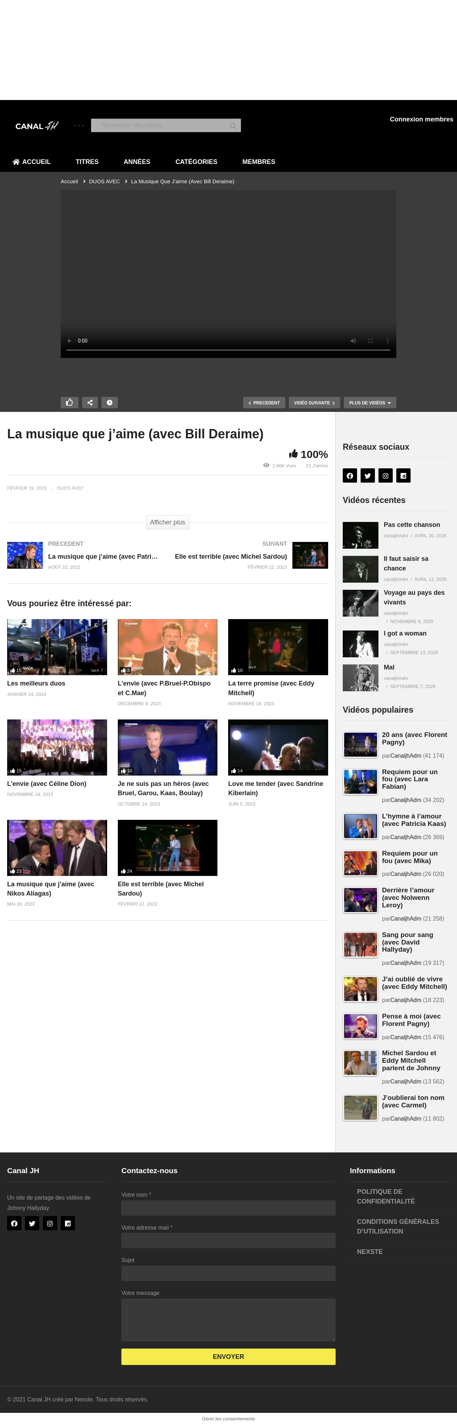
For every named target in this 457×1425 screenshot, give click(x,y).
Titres (87, 161)
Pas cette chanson (412, 524)
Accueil (31, 161)
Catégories (196, 161)
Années (137, 161)
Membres (258, 161)
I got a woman (405, 633)
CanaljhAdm (405, 756)
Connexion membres (421, 119)
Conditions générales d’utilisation (398, 1226)
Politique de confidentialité (386, 1196)
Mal (389, 667)
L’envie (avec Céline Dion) (46, 783)
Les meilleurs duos (36, 683)
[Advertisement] (214, 50)
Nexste (370, 1251)
